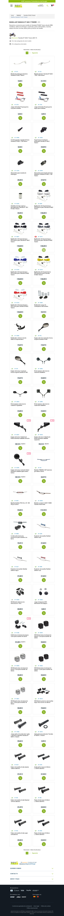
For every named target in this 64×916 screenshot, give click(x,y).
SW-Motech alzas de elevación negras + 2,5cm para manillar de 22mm (43, 669)
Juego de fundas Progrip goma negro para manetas (43, 107)
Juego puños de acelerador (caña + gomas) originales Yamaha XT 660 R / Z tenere (20, 735)
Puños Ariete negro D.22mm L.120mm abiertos (42, 800)
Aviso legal (36, 906)
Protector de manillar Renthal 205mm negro (19, 569)
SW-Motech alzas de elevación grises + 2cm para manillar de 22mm (19, 669)
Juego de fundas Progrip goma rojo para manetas (19, 107)
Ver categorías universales (19, 44)
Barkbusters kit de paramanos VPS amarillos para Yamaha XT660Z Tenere (42, 273)
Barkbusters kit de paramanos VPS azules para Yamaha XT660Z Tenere (20, 273)
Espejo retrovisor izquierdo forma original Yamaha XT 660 (19, 371)
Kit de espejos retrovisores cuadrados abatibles (41, 404)
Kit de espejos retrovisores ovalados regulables (18, 404)
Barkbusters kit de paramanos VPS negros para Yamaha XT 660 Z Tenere (20, 240)
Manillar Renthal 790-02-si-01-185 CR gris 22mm (20, 503)
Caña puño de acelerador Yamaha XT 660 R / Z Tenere (43, 734)
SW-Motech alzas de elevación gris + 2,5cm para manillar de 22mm (19, 702)
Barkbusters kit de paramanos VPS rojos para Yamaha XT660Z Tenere (19, 306)
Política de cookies (46, 906)
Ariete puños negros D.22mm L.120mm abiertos (42, 767)
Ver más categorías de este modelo (21, 41)
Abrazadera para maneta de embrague (18, 173)
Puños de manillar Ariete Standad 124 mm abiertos (20, 800)
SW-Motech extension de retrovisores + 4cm (18, 602)
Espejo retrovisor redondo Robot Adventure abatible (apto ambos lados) (20, 471)
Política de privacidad (32, 908)
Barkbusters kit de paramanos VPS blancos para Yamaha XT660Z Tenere (43, 207)
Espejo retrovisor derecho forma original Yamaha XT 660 (43, 338)
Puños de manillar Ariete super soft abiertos (19, 833)
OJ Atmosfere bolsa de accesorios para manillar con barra (19, 537)
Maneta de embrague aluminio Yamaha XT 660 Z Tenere (19, 74)
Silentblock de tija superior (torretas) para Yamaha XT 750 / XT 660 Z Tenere (19, 207)
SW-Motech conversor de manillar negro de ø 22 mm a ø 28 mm (43, 701)
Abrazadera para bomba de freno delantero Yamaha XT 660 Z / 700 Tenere (43, 174)
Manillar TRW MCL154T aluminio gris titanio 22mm (43, 470)
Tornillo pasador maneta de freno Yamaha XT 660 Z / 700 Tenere (20, 140)
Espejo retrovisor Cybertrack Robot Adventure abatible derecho (20, 437)
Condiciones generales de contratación (22, 906)
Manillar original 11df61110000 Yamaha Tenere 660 (43, 503)
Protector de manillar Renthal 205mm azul (42, 536)
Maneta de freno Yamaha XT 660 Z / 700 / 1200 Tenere (43, 74)
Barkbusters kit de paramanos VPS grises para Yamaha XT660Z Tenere (43, 240)
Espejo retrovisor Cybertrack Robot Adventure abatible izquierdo (42, 438)
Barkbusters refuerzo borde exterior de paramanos (18, 338)
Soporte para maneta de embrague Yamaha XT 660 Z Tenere (42, 141)
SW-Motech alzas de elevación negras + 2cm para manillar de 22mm (42, 636)
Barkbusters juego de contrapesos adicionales (41, 305)
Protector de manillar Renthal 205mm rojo (42, 569)
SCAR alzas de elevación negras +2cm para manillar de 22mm (20, 635)
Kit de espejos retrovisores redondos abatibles (41, 371)
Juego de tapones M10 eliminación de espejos (40, 602)
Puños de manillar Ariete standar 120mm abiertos (20, 767)
